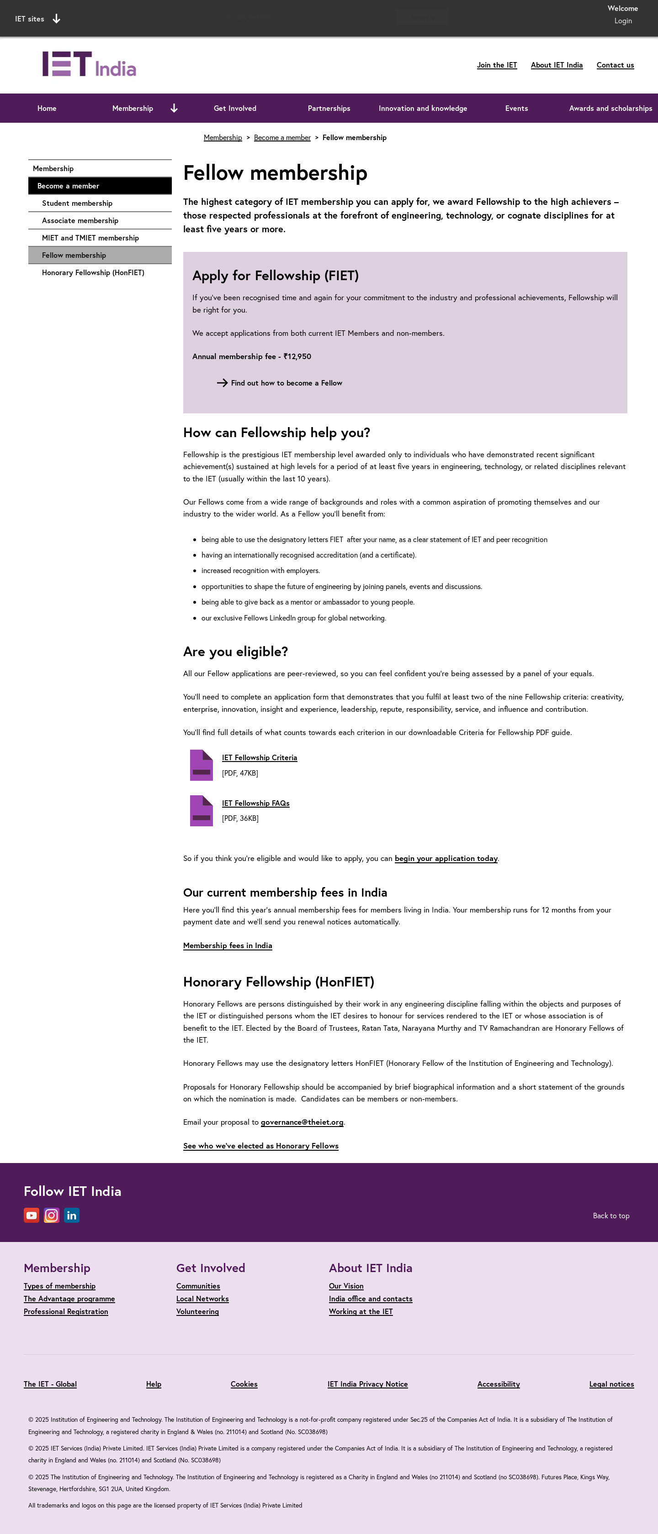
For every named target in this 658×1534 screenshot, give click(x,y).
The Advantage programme (69, 1298)
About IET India (557, 64)
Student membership (102, 203)
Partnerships (329, 108)
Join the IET (497, 64)
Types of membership (60, 1285)
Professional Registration (66, 1311)
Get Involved (235, 108)
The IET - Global (50, 1383)
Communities (198, 1285)
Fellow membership (74, 255)
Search (422, 17)
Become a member (100, 185)
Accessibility (499, 1383)
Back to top (611, 1215)
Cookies (244, 1383)
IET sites (37, 19)
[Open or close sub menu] (174, 108)
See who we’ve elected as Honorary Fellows (261, 1145)
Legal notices (611, 1383)
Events (516, 108)
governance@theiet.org (302, 1122)
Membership (132, 108)
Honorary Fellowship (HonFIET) (102, 272)
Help (153, 1383)
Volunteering (197, 1311)
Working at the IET (361, 1311)
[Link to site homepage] (119, 65)
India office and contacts (371, 1298)
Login (623, 20)
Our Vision (346, 1285)
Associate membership (102, 220)
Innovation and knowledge (423, 108)
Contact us (615, 64)
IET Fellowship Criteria (259, 757)
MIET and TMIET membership (102, 237)
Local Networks (202, 1298)
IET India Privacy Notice (368, 1383)
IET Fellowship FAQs (256, 803)
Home (47, 108)
